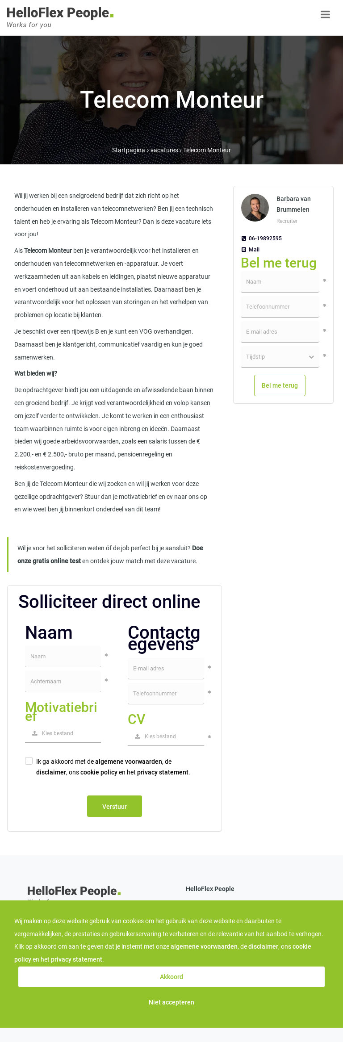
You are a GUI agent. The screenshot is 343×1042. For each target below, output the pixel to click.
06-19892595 (261, 238)
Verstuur (114, 806)
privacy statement (162, 772)
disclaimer (51, 772)
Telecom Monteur (207, 150)
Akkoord (171, 976)
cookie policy (98, 772)
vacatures (165, 150)
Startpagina (128, 150)
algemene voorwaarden (128, 761)
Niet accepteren (171, 1002)
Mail (250, 250)
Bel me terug (280, 385)
